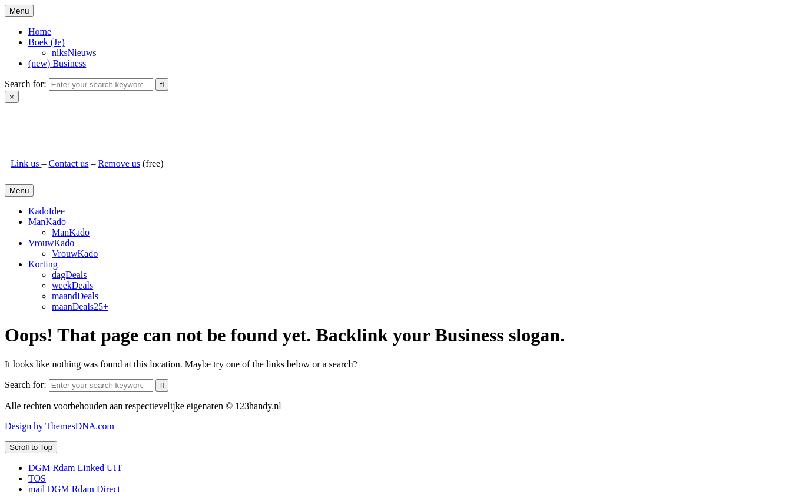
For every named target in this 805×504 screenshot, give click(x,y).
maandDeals (75, 296)
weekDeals (72, 285)
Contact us (68, 163)
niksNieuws (74, 53)
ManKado (47, 222)
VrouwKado (51, 243)
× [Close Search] (11, 96)
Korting (43, 264)
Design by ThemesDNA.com (59, 426)
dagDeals (69, 275)
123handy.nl (34, 123)
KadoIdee (46, 211)
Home (39, 31)
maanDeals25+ (80, 306)
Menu (19, 10)
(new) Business (57, 63)
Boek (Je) (46, 42)
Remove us (119, 163)
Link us (26, 163)
